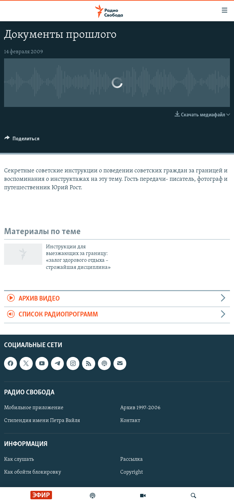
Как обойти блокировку (32, 472)
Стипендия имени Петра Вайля (42, 420)
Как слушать (19, 459)
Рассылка (131, 459)
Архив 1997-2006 (140, 408)
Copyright (131, 472)
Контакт (130, 420)
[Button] (22, 140)
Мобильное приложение (33, 408)
